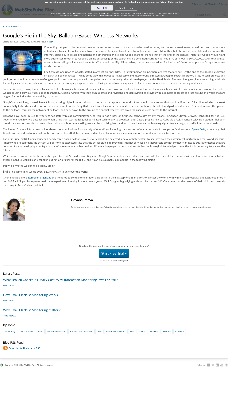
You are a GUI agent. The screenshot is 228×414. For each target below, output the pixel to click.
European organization (41, 177)
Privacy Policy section (171, 1)
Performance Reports (115, 331)
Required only (126, 8)
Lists (132, 331)
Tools (40, 331)
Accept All (102, 8)
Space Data (198, 129)
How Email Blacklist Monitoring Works (30, 295)
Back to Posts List (14, 26)
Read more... (9, 285)
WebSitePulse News (56, 331)
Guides (142, 331)
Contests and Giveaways (81, 331)
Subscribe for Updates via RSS (24, 348)
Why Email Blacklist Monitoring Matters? (32, 310)
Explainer (179, 331)
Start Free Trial (114, 253)
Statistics (154, 331)
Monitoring (10, 331)
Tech (51, 41)
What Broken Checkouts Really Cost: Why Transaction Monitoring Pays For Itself (60, 280)
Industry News (26, 331)
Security (167, 331)
